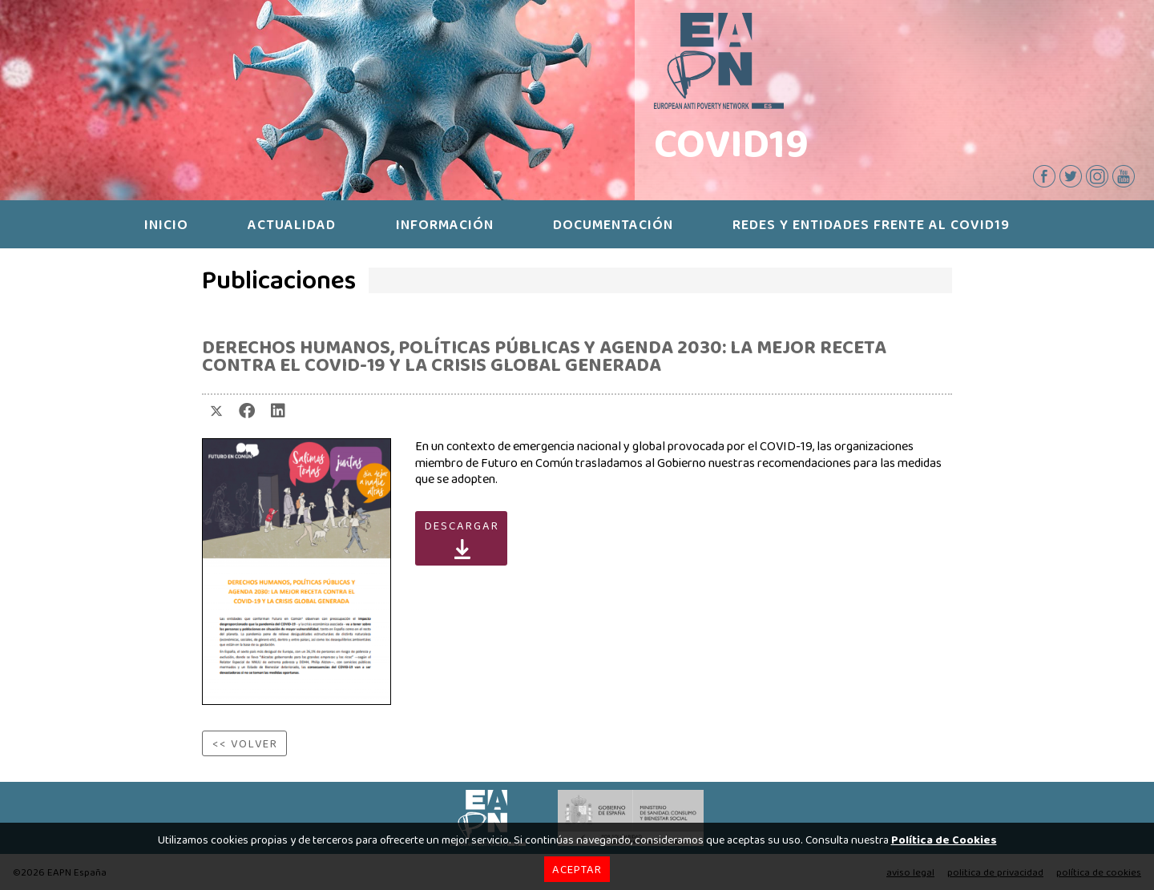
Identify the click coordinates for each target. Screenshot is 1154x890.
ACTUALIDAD (292, 224)
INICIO (166, 224)
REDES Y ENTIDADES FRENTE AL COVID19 (871, 224)
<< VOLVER (245, 743)
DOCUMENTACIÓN (613, 224)
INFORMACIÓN (445, 224)
